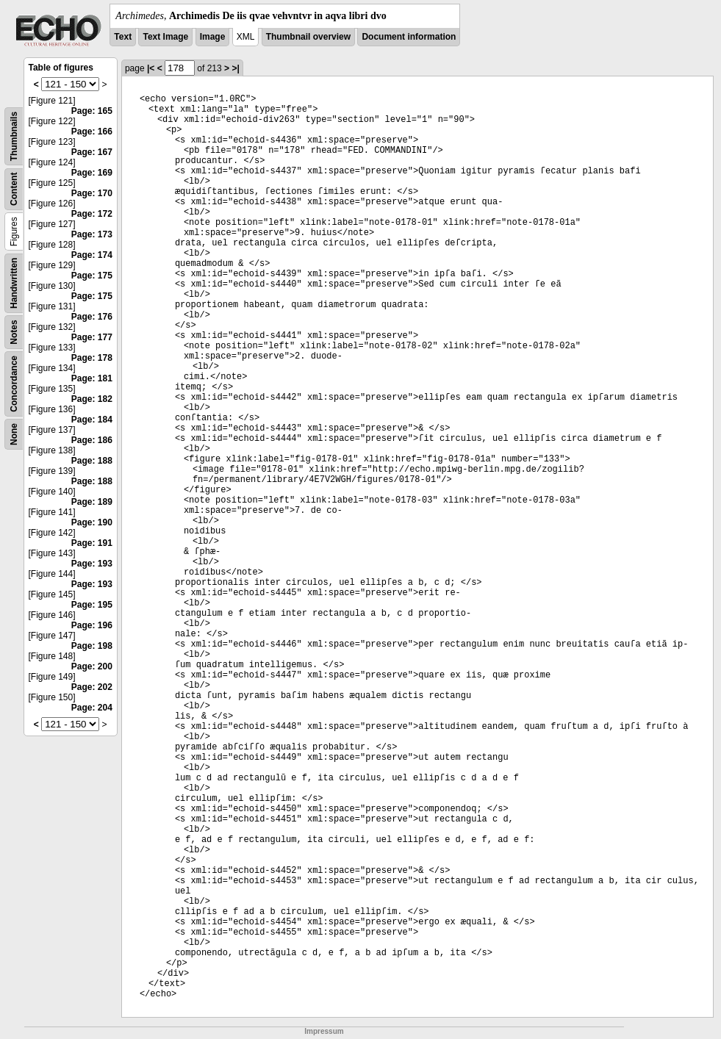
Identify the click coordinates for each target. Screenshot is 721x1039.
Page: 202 (91, 687)
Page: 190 (91, 522)
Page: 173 (91, 234)
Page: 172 (91, 214)
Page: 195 (91, 605)
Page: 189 (91, 502)
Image (213, 37)
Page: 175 (91, 275)
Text (123, 37)
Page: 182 (91, 399)
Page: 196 (91, 625)
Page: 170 (91, 193)
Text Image (165, 37)
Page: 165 (91, 111)
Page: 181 (91, 378)
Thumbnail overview (308, 37)
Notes (14, 332)
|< (150, 68)
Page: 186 (91, 440)
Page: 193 (91, 563)
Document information (409, 37)
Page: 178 (91, 358)
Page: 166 (91, 131)
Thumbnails (14, 136)
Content (14, 189)
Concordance (14, 384)
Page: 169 (91, 173)
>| (235, 68)
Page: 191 (91, 543)
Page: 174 (91, 255)
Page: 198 (91, 646)
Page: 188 (91, 461)
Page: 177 (91, 337)
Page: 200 (91, 666)
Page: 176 (91, 317)
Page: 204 (91, 707)
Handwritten (14, 283)
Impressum (323, 1031)
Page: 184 (91, 419)
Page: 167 (91, 152)
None (14, 434)
